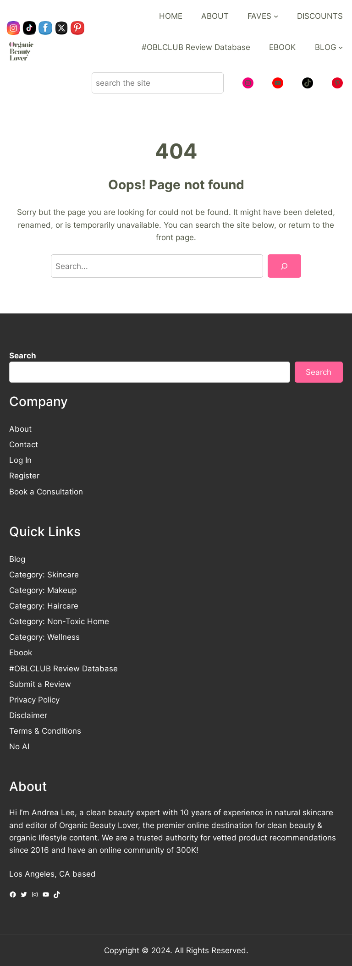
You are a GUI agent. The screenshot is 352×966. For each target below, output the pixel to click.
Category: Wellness (44, 637)
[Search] (284, 266)
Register (24, 475)
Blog (17, 559)
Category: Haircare (43, 605)
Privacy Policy (34, 699)
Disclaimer (28, 715)
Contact (23, 444)
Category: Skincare (44, 574)
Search (22, 355)
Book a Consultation (46, 491)
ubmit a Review (42, 684)
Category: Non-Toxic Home (59, 621)
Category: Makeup (43, 590)
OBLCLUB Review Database (66, 668)
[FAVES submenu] (276, 16)
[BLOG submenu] (340, 47)
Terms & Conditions (45, 730)
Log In (20, 460)
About (20, 429)
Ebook (20, 652)
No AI (19, 746)
